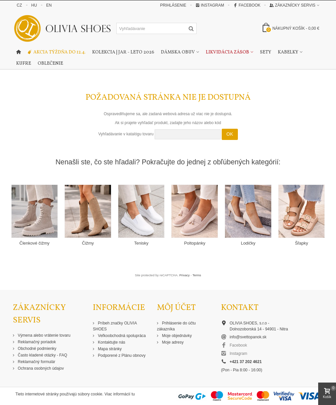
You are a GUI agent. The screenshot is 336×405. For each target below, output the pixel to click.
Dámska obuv (178, 52)
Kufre (23, 63)
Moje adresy (172, 342)
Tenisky (141, 243)
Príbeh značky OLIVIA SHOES (115, 326)
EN (49, 5)
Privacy (184, 275)
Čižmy (88, 243)
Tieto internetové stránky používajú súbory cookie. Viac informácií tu (75, 394)
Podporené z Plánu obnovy (121, 355)
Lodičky (248, 243)
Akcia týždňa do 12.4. (56, 52)
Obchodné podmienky (36, 348)
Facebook (246, 5)
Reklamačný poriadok (36, 342)
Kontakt (239, 308)
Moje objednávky (176, 335)
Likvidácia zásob (227, 52)
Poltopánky (194, 243)
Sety (265, 52)
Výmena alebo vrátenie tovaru (44, 335)
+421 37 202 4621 (246, 361)
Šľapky (301, 243)
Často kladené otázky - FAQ (42, 355)
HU (34, 5)
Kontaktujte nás (111, 342)
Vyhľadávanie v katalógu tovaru (125, 134)
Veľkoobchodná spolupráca (121, 335)
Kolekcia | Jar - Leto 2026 (123, 52)
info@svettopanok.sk (248, 337)
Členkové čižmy (34, 243)
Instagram (210, 5)
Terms (197, 275)
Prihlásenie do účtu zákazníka (176, 326)
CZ (19, 5)
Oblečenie (50, 63)
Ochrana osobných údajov (40, 368)
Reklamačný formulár (36, 361)
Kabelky (288, 52)
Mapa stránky (109, 349)
